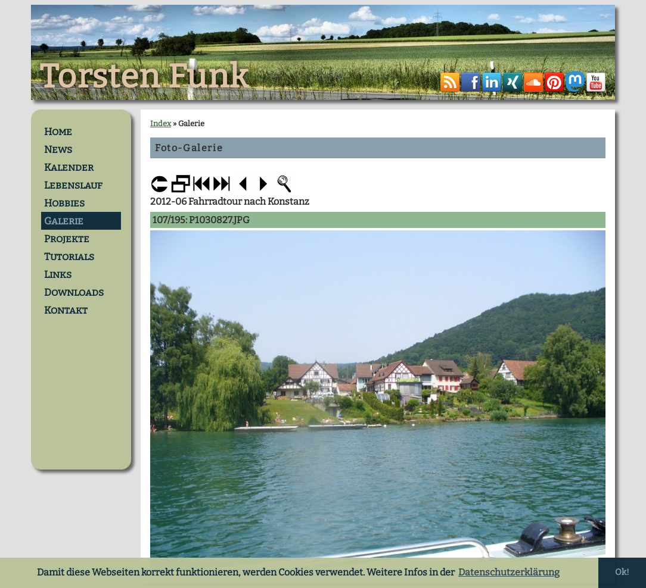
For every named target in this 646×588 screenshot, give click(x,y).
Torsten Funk (144, 76)
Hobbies (64, 203)
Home (58, 131)
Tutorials (69, 256)
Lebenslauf (73, 185)
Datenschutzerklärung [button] (509, 572)
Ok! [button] (622, 572)
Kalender (69, 167)
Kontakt (66, 310)
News (58, 149)
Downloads (74, 292)
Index (160, 123)
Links (58, 274)
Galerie (63, 221)
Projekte (66, 239)
